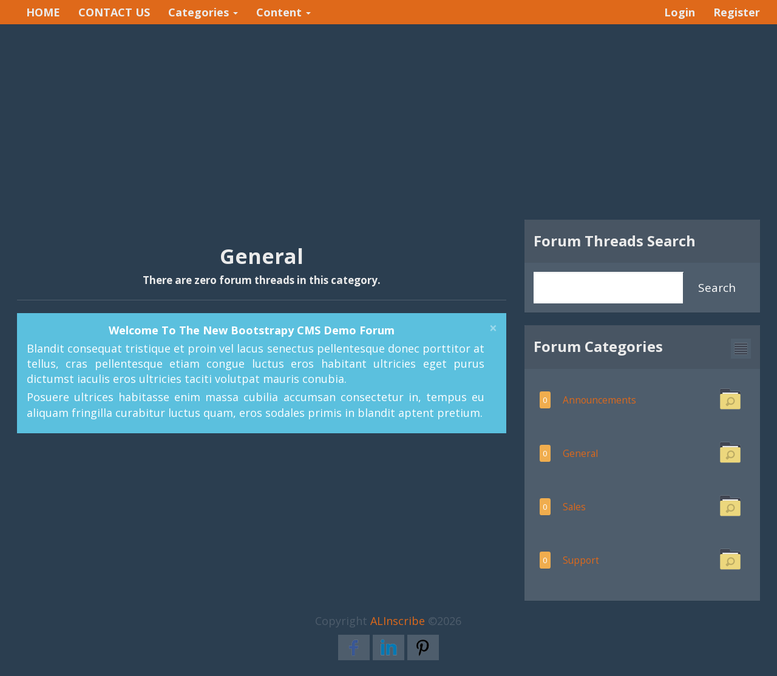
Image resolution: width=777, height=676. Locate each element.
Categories (203, 12)
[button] (741, 349)
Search (717, 288)
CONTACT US (114, 12)
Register (736, 12)
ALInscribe (397, 620)
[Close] (493, 329)
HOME (43, 12)
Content (283, 12)
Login (679, 12)
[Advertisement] (388, 122)
